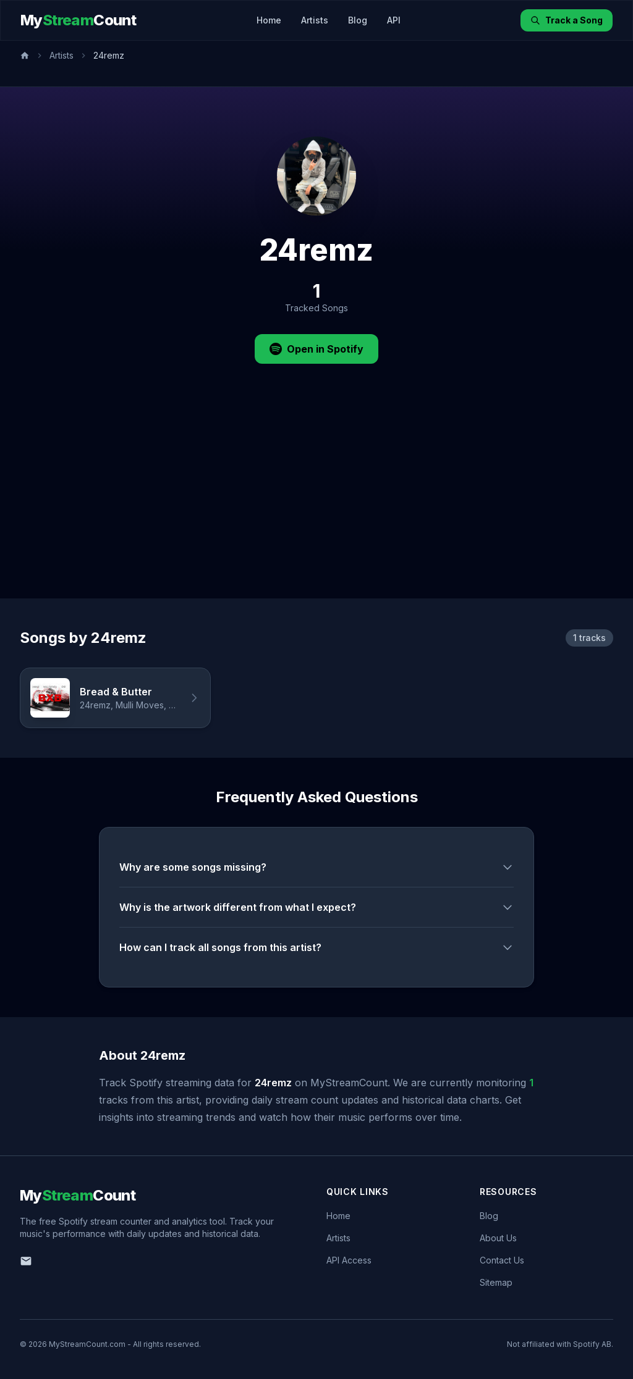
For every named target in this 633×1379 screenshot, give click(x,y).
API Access (349, 1260)
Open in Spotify (316, 349)
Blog (357, 20)
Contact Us (502, 1260)
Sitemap (496, 1282)
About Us (498, 1238)
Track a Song (566, 20)
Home (269, 20)
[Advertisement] (316, 505)
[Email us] (26, 1261)
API (394, 20)
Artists (314, 20)
